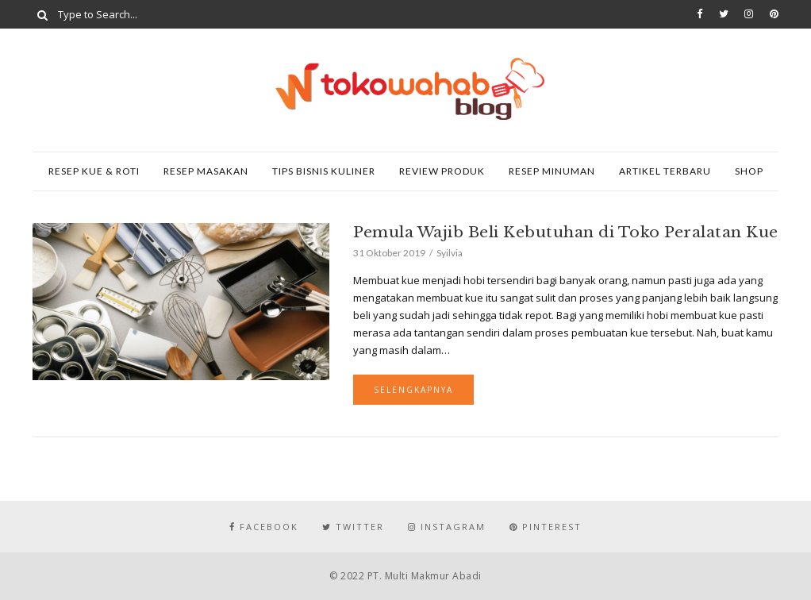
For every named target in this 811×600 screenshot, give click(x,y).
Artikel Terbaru (665, 171)
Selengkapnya (413, 389)
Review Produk (442, 171)
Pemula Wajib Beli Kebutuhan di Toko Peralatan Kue (565, 232)
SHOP (749, 171)
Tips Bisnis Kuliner (323, 171)
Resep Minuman (552, 171)
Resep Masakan (205, 171)
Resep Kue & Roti (94, 171)
